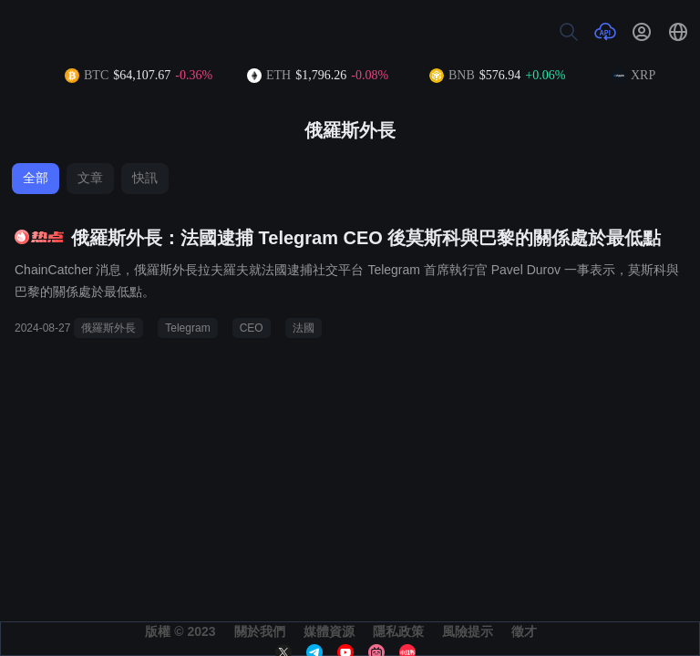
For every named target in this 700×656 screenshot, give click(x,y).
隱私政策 (398, 631)
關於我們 (259, 631)
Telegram (187, 328)
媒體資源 (329, 631)
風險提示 (467, 631)
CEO (251, 328)
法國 (303, 328)
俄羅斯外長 (108, 328)
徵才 (524, 631)
